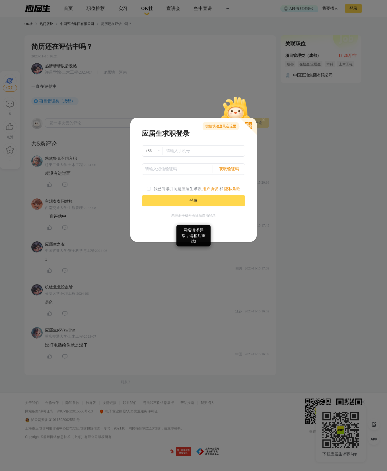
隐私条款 (232, 189)
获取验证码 (229, 169)
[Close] (263, 120)
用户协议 (210, 189)
